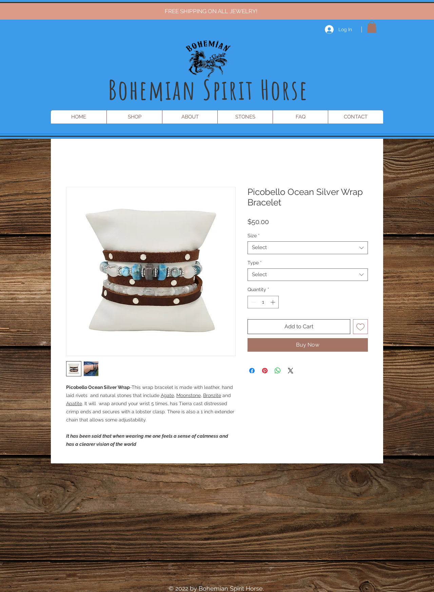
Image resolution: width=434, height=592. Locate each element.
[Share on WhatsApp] (278, 371)
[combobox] (308, 247)
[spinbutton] (263, 302)
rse (295, 89)
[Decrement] (253, 302)
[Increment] (273, 302)
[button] (372, 27)
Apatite (74, 403)
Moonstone (188, 395)
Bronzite (212, 395)
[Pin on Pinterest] (265, 371)
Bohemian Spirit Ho (195, 89)
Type (255, 262)
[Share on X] (291, 371)
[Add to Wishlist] (360, 326)
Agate (167, 395)
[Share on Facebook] (252, 371)
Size (254, 235)
